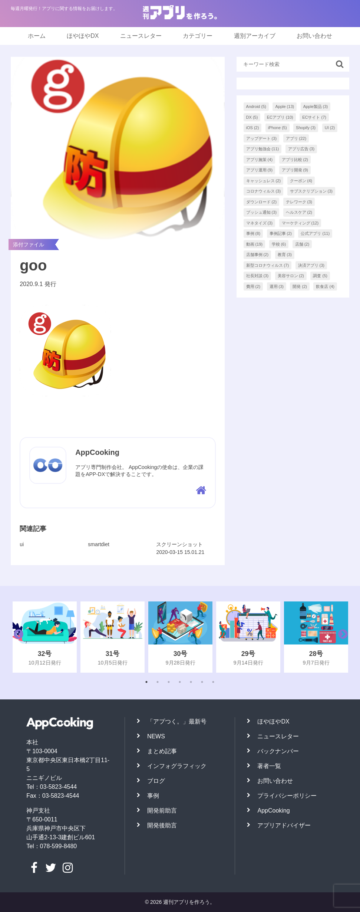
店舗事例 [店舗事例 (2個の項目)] (257, 254)
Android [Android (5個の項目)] (256, 106)
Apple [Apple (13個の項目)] (284, 106)
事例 (153, 796)
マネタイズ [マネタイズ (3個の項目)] (259, 223)
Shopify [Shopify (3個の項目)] (306, 127)
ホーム (37, 36)
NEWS (156, 736)
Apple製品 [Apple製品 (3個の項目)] (315, 106)
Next (341, 637)
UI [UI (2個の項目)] (330, 127)
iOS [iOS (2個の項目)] (252, 127)
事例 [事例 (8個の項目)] (253, 233)
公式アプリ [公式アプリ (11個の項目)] (315, 233)
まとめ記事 (162, 751)
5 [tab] (191, 682)
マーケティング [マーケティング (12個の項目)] (300, 223)
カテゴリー (197, 36)
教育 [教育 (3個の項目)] (285, 254)
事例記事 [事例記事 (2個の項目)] (281, 233)
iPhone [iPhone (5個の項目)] (277, 127)
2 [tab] (157, 682)
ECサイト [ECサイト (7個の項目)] (314, 117)
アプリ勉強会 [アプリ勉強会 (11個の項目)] (262, 149)
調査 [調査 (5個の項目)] (320, 275)
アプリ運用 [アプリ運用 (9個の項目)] (259, 170)
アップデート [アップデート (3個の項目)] (261, 138)
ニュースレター (141, 36)
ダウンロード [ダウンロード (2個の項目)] (261, 202)
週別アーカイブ (254, 36)
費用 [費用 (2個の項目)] (253, 286)
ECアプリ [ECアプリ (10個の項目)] (280, 117)
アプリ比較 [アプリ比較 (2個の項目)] (295, 159)
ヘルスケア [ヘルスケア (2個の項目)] (299, 212)
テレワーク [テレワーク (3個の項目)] (299, 202)
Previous (16, 637)
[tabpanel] (45, 637)
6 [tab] (202, 682)
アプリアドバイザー (284, 825)
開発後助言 (162, 825)
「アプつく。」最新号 (177, 721)
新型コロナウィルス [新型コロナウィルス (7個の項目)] (267, 265)
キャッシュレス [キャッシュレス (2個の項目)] (263, 180)
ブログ (156, 781)
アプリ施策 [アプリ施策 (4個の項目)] (259, 159)
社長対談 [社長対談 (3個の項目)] (257, 275)
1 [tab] (146, 682)
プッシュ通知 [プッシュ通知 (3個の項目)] (261, 212)
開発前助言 (162, 810)
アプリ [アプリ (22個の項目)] (296, 138)
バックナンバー (278, 751)
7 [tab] (213, 682)
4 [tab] (180, 682)
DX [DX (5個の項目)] (252, 117)
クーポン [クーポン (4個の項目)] (301, 180)
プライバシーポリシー (287, 796)
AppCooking (273, 810)
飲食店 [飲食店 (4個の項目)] (325, 286)
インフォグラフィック (177, 766)
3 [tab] (168, 682)
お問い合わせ (314, 36)
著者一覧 (269, 766)
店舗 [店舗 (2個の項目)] (302, 244)
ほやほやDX (83, 36)
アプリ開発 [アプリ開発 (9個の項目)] (295, 170)
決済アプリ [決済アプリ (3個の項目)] (311, 265)
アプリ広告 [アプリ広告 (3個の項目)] (301, 149)
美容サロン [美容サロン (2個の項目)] (291, 275)
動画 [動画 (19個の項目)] (254, 244)
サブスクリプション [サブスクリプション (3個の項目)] (311, 191)
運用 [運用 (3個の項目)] (277, 286)
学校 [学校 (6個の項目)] (279, 244)
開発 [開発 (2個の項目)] (300, 286)
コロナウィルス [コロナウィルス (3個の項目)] (263, 191)
